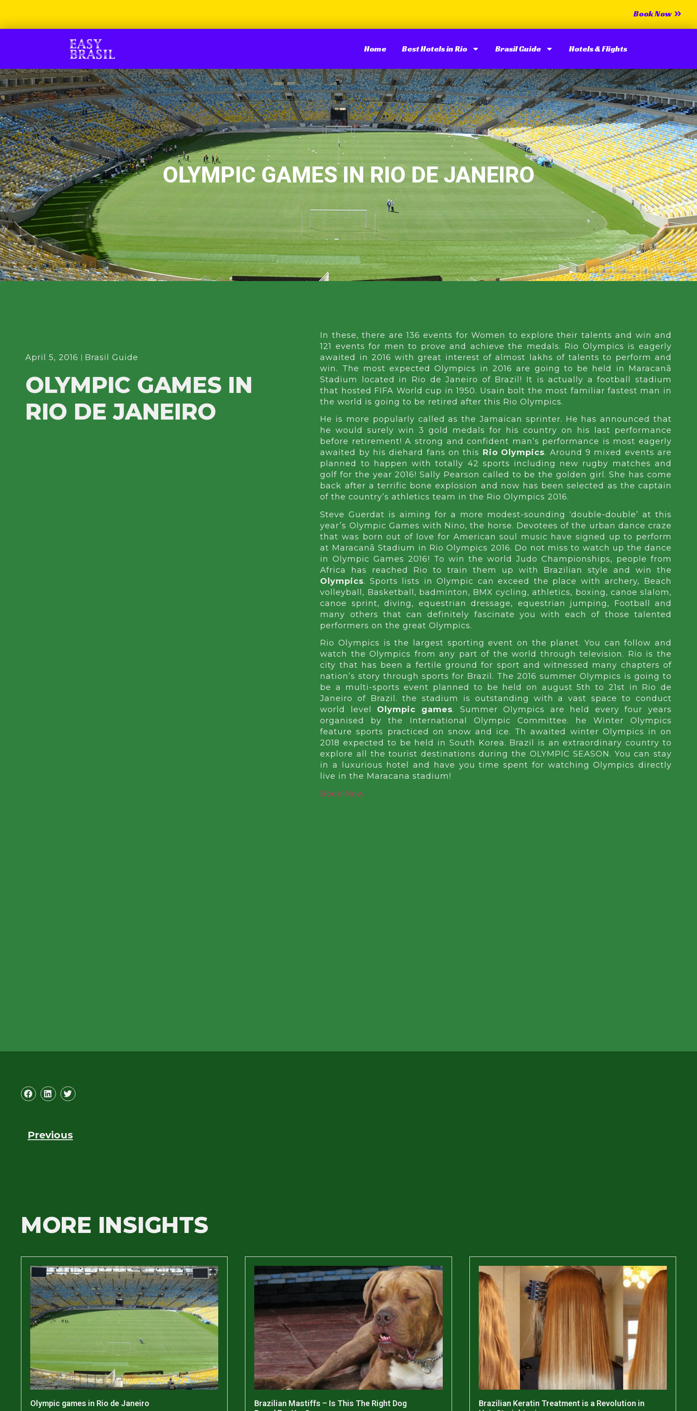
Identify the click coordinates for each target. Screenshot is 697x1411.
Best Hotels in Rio (441, 48)
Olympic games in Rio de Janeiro (89, 1403)
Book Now (342, 794)
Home (375, 49)
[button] (28, 1094)
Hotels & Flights (598, 49)
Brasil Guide (524, 48)
